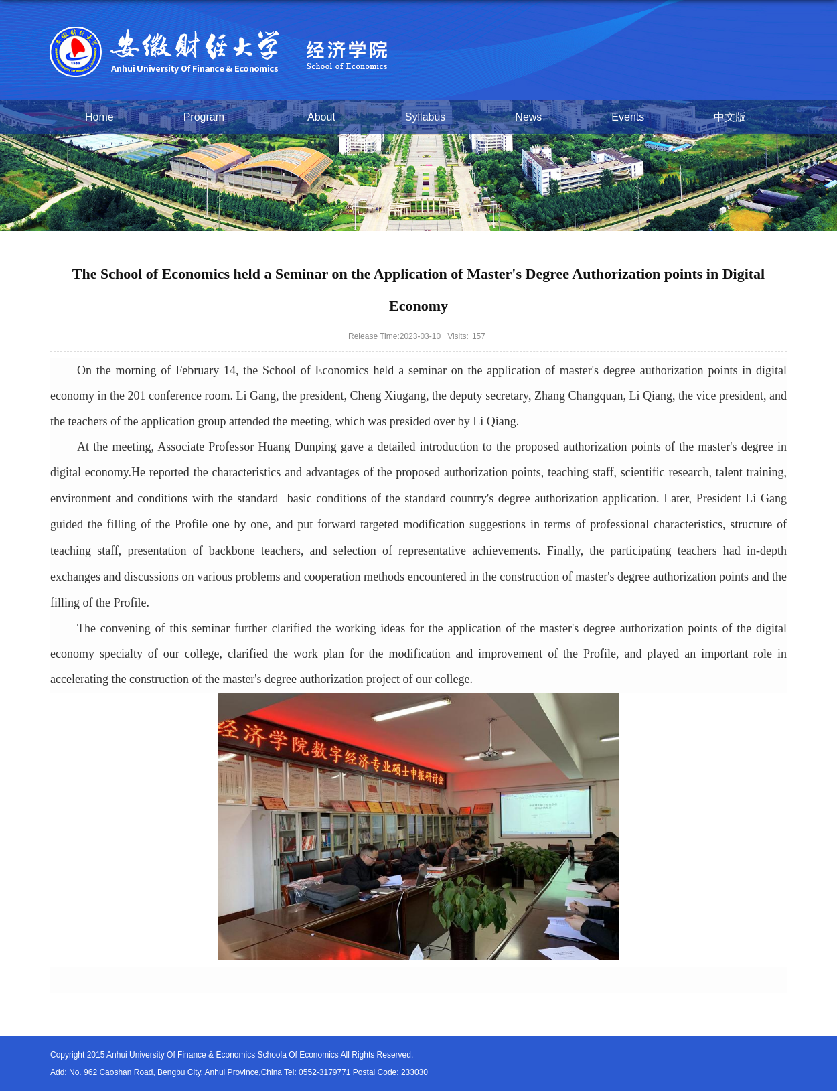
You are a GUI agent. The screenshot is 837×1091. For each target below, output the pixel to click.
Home (99, 117)
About (321, 117)
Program (210, 118)
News (528, 117)
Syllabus (425, 117)
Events (627, 117)
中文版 (730, 117)
